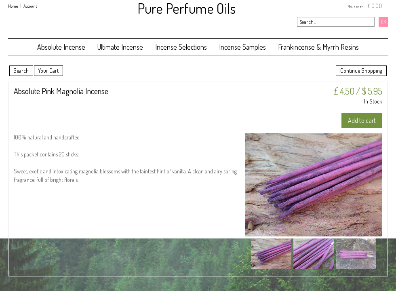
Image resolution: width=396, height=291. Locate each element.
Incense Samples (242, 46)
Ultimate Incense (120, 46)
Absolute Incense (61, 46)
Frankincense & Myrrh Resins (318, 46)
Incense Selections (181, 46)
